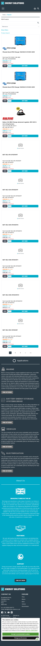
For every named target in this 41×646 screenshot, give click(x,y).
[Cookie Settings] (37, 639)
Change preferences (20, 638)
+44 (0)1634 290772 (8, 607)
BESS (23, 601)
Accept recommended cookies (20, 634)
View (4, 65)
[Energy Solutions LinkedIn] (12, 612)
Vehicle (24, 604)
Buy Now (24, 65)
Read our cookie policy (32, 630)
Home (4, 14)
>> (30, 352)
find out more (7, 392)
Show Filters (4, 30)
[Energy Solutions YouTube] (8, 612)
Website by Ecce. (16, 616)
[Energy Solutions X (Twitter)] (5, 612)
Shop (23, 597)
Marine (23, 599)
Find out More (20, 580)
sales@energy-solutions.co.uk (12, 609)
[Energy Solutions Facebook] (2, 612)
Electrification (25, 606)
